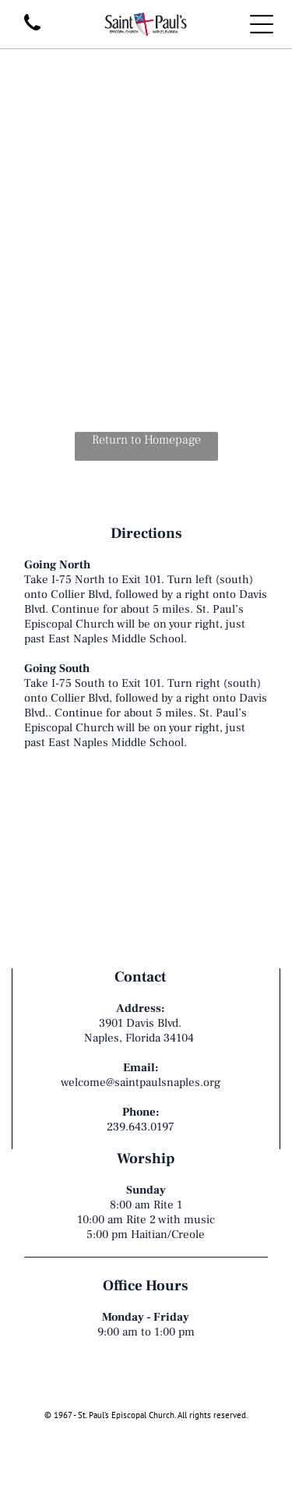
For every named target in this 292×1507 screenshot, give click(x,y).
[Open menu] (261, 24)
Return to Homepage (146, 440)
